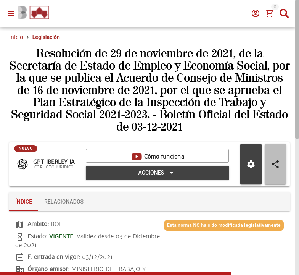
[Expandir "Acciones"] (157, 173)
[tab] (23, 201)
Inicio (16, 37)
